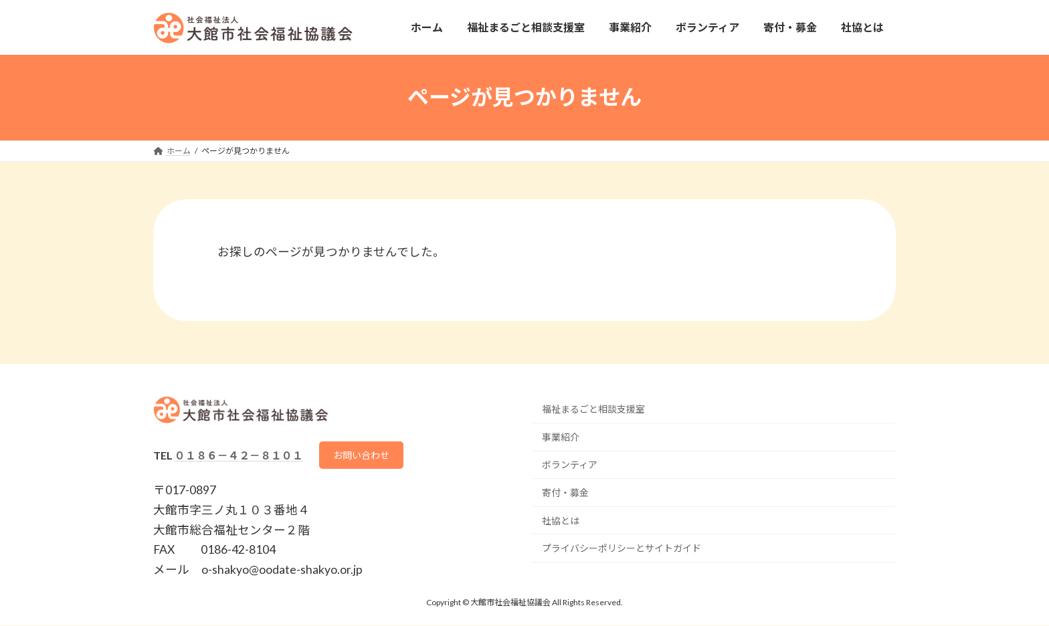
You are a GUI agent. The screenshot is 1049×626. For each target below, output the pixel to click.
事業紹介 (560, 437)
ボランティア (569, 464)
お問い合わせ (367, 455)
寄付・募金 (565, 492)
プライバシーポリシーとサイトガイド (621, 548)
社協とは (560, 520)
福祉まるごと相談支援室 (593, 409)
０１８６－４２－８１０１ (239, 455)
